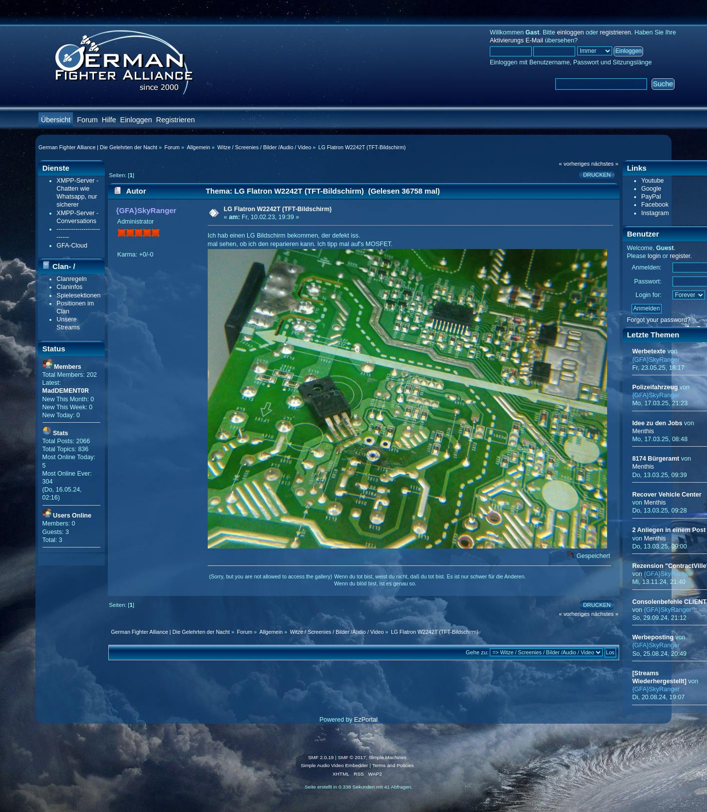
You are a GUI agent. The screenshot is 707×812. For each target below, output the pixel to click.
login (654, 256)
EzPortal (365, 719)
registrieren (615, 32)
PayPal (651, 196)
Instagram (655, 213)
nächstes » (604, 164)
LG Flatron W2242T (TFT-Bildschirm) (278, 209)
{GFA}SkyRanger (146, 210)
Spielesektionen (78, 295)
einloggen (570, 32)
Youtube (652, 180)
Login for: (649, 294)
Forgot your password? (659, 319)
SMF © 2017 (352, 757)
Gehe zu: (477, 652)
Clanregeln (71, 278)
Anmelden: (647, 267)
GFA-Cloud (71, 245)
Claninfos (69, 286)
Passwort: (648, 281)
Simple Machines (387, 757)
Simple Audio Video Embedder (334, 765)
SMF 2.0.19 (321, 757)
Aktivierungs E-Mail (516, 40)
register (680, 256)
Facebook (655, 204)
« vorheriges (574, 164)
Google (651, 188)
